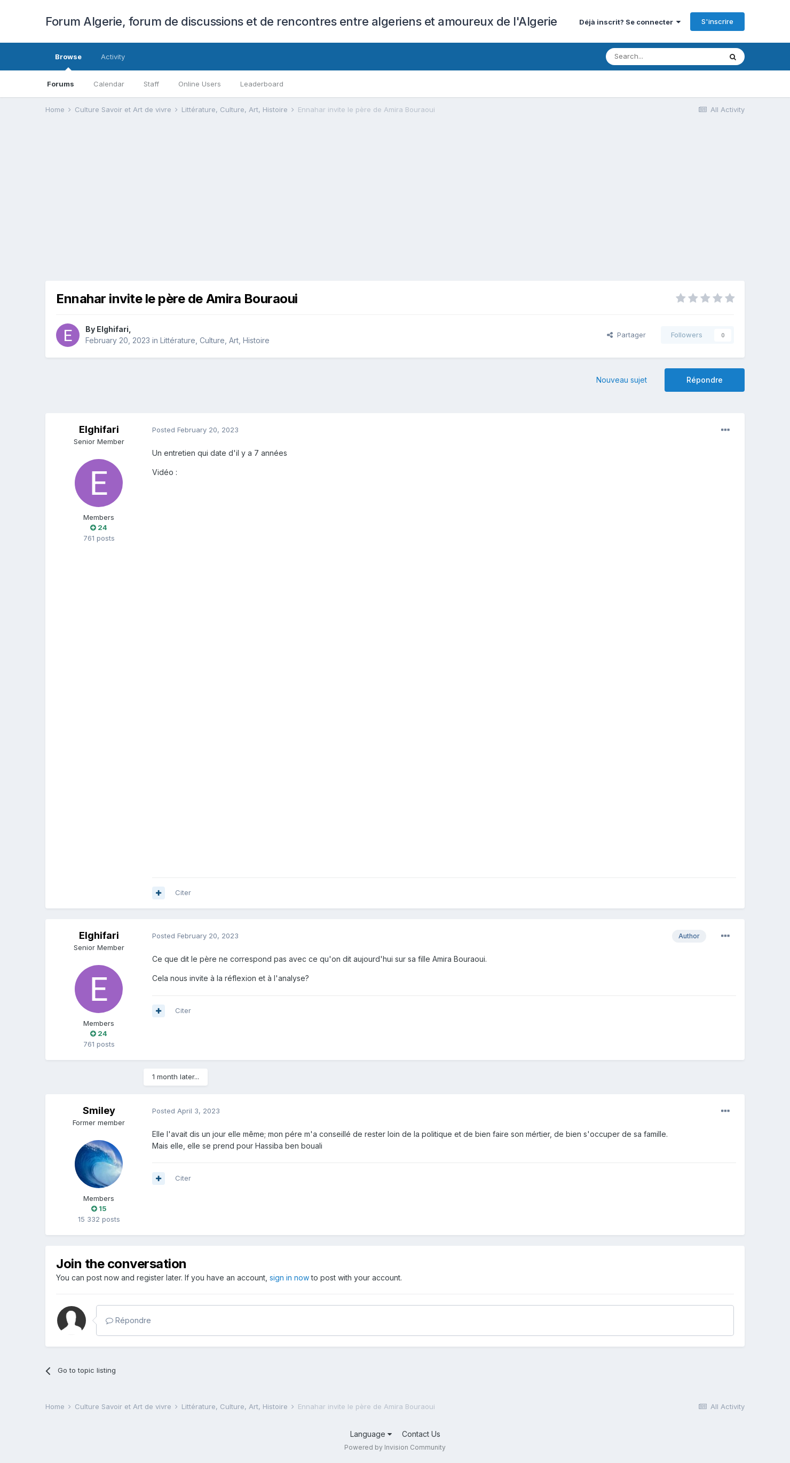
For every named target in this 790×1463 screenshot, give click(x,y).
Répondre (704, 379)
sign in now (289, 1277)
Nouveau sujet (621, 379)
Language (371, 1433)
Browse (68, 61)
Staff (151, 84)
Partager (626, 334)
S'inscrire (717, 21)
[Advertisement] (239, 206)
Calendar (108, 84)
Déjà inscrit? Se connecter (630, 22)
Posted (195, 429)
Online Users (199, 84)
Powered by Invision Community (395, 1447)
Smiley (99, 1110)
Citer (183, 892)
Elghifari (113, 329)
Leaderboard (261, 84)
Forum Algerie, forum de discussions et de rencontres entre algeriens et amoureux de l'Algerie (301, 21)
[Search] (663, 56)
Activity (113, 56)
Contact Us (421, 1433)
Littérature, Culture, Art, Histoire (215, 340)
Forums (60, 84)
